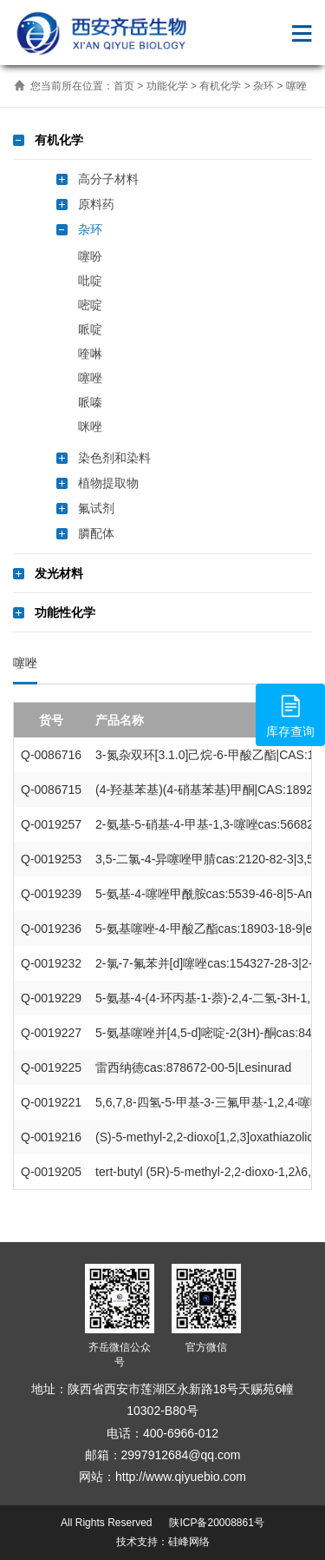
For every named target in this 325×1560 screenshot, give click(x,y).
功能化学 (167, 86)
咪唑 (90, 426)
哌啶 (90, 329)
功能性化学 (65, 612)
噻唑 (296, 86)
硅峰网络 (189, 1542)
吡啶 (90, 281)
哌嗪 (90, 402)
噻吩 (90, 256)
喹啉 (90, 353)
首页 (124, 86)
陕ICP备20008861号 (215, 1523)
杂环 (263, 86)
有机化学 (220, 86)
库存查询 (290, 714)
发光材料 (59, 573)
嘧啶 (90, 305)
